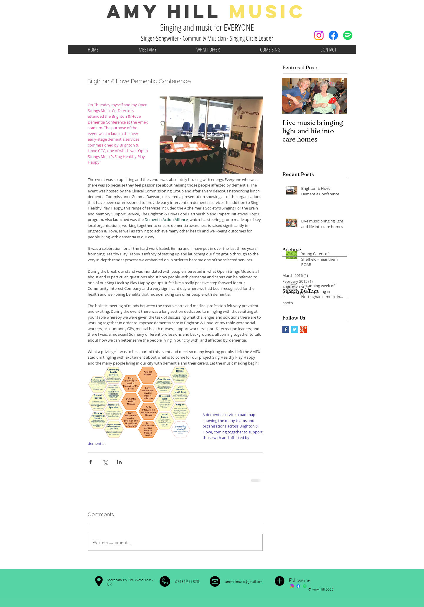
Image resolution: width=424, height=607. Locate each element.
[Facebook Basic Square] (285, 329)
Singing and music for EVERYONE (207, 27)
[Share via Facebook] (90, 462)
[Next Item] (337, 95)
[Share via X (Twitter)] (105, 462)
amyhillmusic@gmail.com (244, 581)
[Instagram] (319, 35)
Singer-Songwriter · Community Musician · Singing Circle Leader (207, 38)
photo (287, 302)
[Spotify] (348, 35)
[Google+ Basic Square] (303, 329)
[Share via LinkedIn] (119, 462)
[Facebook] (333, 35)
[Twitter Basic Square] (294, 329)
